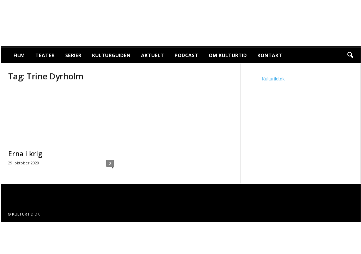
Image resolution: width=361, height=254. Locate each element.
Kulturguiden (111, 55)
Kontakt (269, 55)
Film (19, 55)
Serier (73, 55)
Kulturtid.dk (273, 78)
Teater (45, 55)
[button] (350, 55)
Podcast (186, 55)
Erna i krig (25, 153)
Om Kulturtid (228, 55)
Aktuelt (152, 55)
